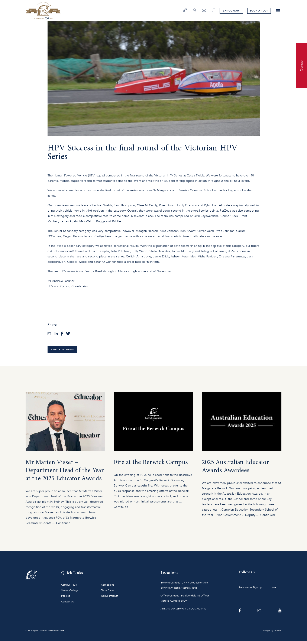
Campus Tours (69, 584)
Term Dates (107, 590)
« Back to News (62, 349)
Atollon (277, 630)
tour (259, 10)
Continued (63, 523)
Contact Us (67, 601)
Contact (301, 65)
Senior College (70, 590)
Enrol (231, 10)
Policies (65, 596)
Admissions (107, 584)
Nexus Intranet (109, 596)
